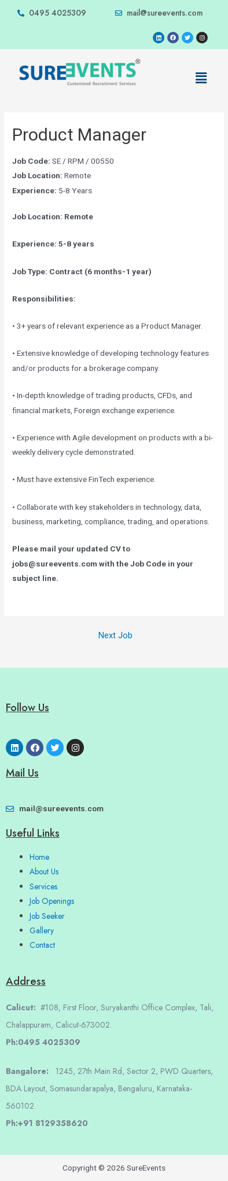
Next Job (115, 635)
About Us (44, 871)
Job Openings (52, 901)
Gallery (42, 930)
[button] (201, 78)
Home (39, 857)
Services (43, 886)
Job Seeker (47, 916)
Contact (42, 945)
